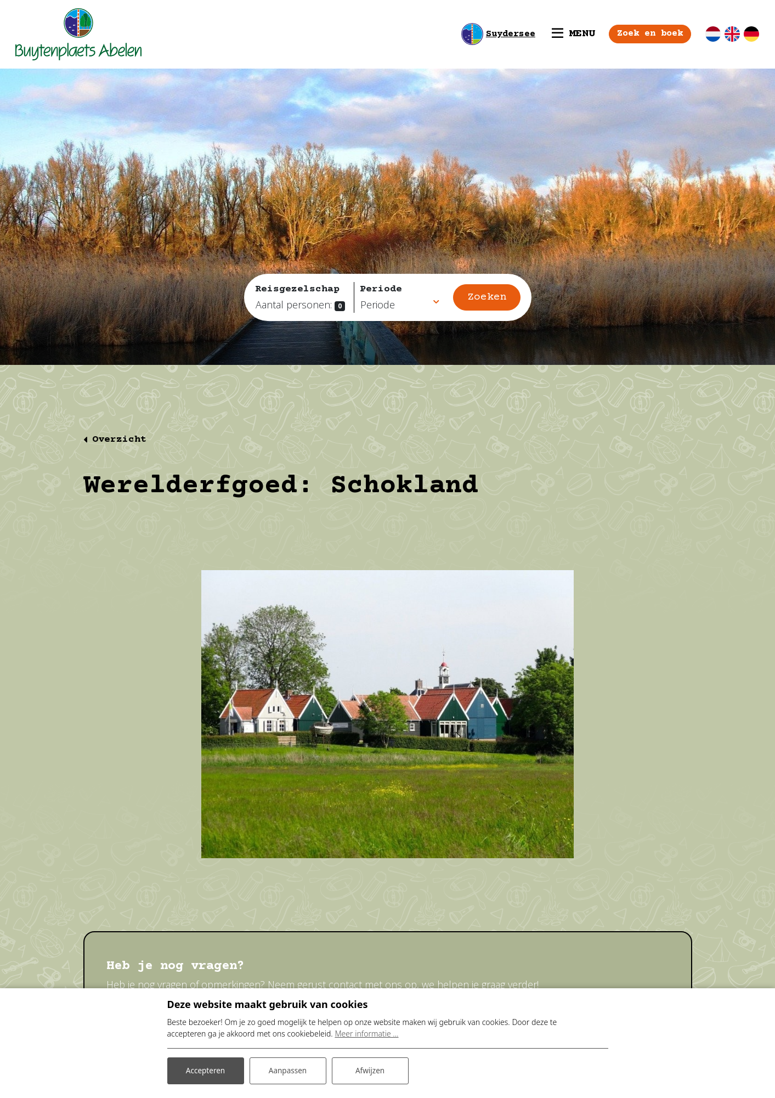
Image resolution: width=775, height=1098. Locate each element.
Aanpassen (288, 1070)
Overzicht (119, 439)
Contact (144, 958)
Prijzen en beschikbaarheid (273, 958)
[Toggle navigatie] (564, 34)
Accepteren (205, 1070)
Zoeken (487, 297)
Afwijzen (370, 1070)
